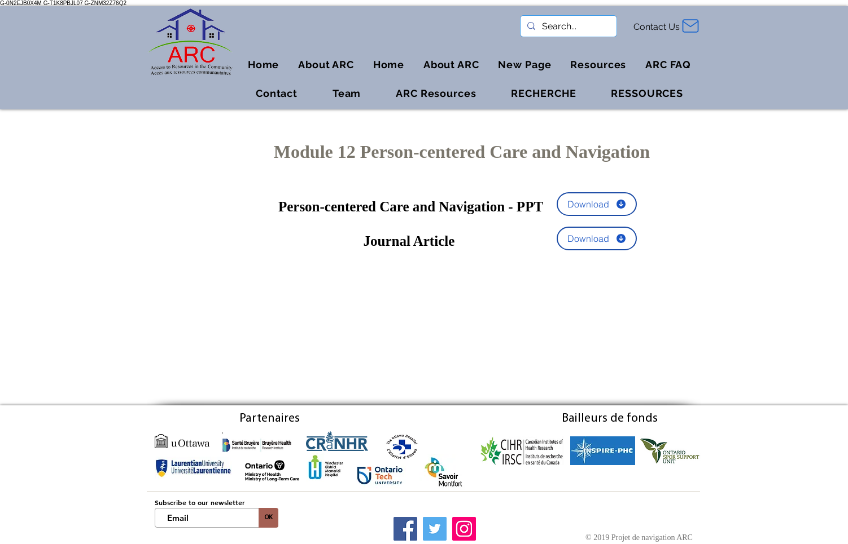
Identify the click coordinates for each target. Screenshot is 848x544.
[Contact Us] (658, 27)
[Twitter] (435, 529)
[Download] (597, 204)
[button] (598, 64)
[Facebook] (405, 529)
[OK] (268, 518)
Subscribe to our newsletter (200, 502)
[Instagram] (464, 529)
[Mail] (690, 26)
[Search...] (567, 26)
